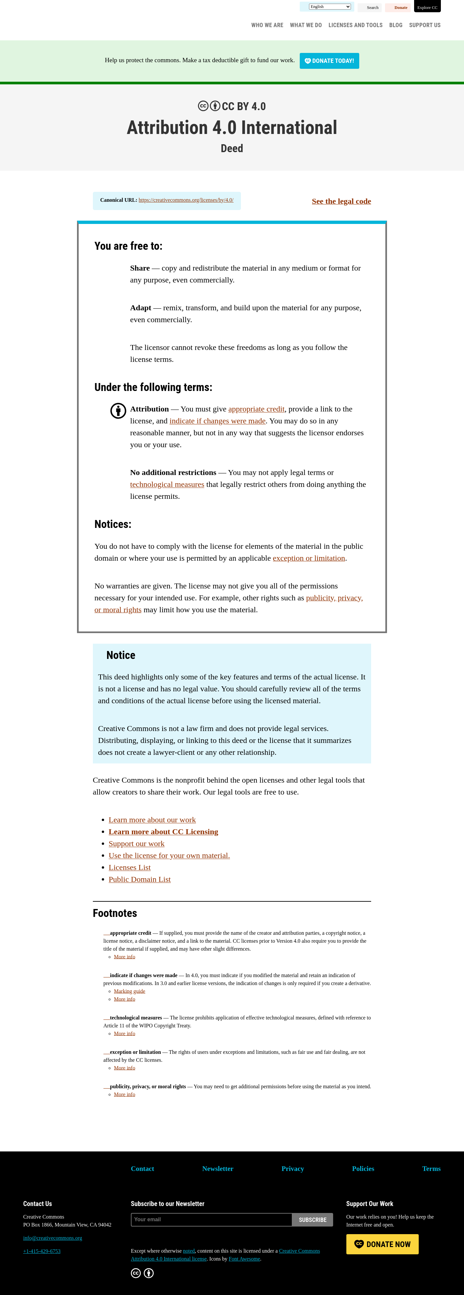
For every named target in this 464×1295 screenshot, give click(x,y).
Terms (431, 1168)
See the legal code (341, 201)
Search (373, 7)
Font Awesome (244, 1259)
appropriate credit (256, 409)
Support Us (425, 25)
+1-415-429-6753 (41, 1251)
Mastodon (46, 1276)
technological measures (167, 484)
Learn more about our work (152, 819)
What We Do (306, 25)
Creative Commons (54, 21)
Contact (142, 1168)
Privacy (293, 1168)
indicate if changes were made (218, 420)
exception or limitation (309, 558)
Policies (363, 1168)
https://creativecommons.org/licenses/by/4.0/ (186, 200)
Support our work (137, 843)
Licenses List (130, 867)
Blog (396, 25)
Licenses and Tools (356, 25)
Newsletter (218, 1168)
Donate (401, 7)
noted (189, 1251)
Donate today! (333, 61)
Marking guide (129, 991)
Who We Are (267, 25)
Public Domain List (140, 879)
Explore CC (427, 7)
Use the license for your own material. (169, 855)
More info (124, 957)
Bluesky (28, 1276)
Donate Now (388, 1244)
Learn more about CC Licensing (163, 831)
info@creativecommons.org (52, 1238)
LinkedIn (64, 1276)
